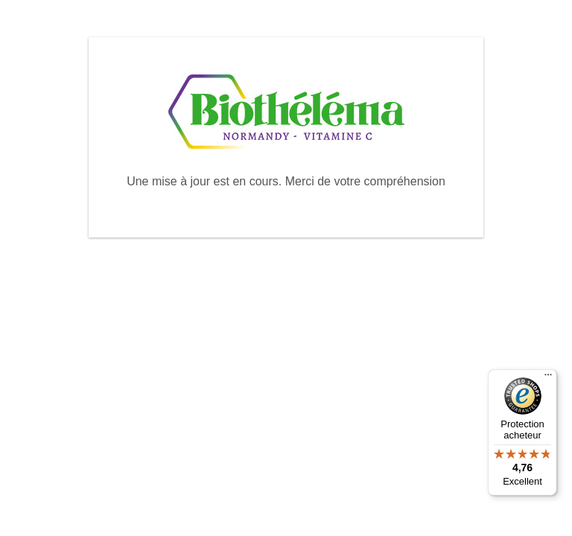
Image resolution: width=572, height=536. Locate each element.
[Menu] (548, 378)
